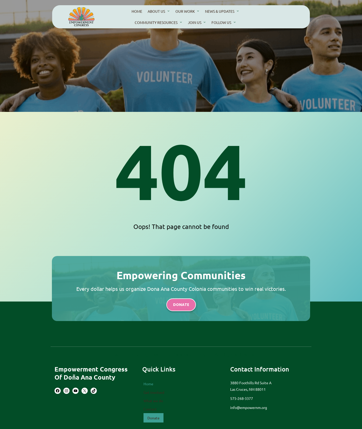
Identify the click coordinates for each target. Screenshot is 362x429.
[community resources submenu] (181, 22)
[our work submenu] (198, 11)
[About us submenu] (168, 11)
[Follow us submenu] (235, 22)
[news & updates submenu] (238, 11)
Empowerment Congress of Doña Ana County (91, 373)
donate (181, 304)
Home (148, 383)
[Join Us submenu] (204, 22)
